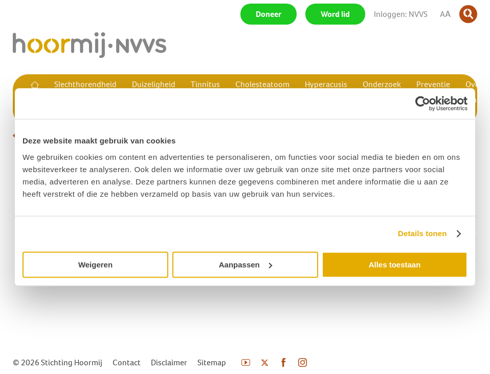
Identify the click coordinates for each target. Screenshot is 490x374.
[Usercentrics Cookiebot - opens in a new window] (422, 103)
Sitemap (211, 362)
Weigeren (95, 264)
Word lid (335, 14)
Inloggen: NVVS (401, 14)
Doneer (268, 14)
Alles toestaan (395, 264)
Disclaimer (169, 362)
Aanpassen (245, 264)
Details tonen (422, 233)
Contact (127, 362)
